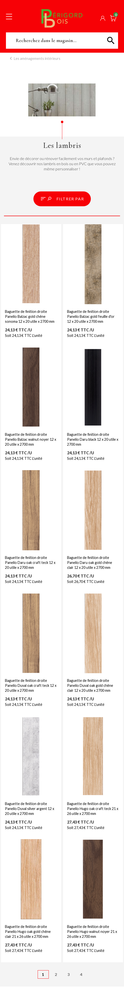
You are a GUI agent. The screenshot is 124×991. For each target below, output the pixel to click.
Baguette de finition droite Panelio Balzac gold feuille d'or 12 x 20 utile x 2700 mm (91, 316)
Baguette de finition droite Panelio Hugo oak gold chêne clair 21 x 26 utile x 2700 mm (28, 931)
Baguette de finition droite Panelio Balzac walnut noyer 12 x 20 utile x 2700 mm (30, 439)
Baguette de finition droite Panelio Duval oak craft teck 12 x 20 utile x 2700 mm (30, 685)
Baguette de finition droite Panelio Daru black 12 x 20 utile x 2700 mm (92, 439)
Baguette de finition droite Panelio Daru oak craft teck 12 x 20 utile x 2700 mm (30, 562)
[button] (62, 198)
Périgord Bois (62, 18)
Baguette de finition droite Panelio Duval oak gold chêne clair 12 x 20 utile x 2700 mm (90, 685)
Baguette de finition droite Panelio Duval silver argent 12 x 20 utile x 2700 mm (29, 809)
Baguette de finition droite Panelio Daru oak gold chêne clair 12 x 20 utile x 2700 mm (89, 562)
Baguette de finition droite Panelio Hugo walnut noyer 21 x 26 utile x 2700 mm (92, 931)
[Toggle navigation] (9, 16)
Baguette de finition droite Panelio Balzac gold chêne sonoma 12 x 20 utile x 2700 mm (29, 316)
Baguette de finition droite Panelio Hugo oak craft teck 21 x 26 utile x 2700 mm (92, 809)
